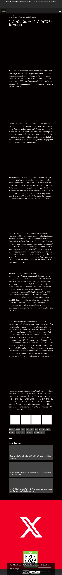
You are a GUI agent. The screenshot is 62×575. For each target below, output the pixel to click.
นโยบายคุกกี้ (16, 568)
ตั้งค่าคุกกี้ (25, 572)
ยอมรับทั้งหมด (35, 572)
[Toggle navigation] (60, 11)
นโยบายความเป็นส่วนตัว (44, 567)
